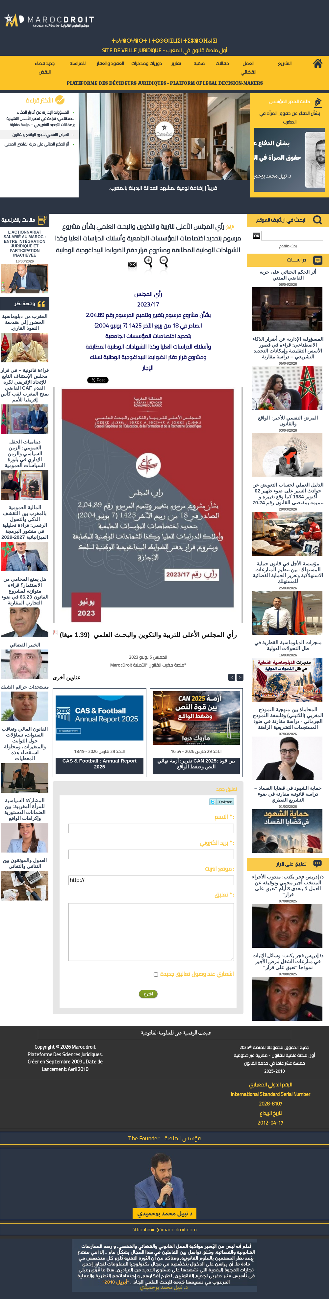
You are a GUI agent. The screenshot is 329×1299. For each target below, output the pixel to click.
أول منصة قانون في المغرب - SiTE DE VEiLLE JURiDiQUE (164, 50)
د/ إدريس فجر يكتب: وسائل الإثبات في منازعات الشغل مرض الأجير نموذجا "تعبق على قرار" (287, 961)
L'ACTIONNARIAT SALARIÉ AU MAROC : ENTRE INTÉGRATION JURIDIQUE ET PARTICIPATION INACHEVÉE (25, 244)
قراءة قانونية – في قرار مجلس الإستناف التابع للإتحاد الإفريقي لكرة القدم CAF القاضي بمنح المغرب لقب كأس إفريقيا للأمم (25, 384)
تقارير (176, 63)
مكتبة (199, 63)
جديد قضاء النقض (45, 67)
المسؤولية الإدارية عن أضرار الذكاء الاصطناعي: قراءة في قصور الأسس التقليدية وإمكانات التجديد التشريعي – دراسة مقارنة (41, 118)
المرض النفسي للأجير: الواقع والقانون (41, 134)
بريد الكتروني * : (217, 842)
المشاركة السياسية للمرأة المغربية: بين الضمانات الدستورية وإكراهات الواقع (24, 809)
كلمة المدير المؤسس (289, 101)
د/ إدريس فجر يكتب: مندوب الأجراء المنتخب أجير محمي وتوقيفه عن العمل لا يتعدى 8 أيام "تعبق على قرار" (288, 885)
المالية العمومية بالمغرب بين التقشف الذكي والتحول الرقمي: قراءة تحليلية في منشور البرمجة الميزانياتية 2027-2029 (24, 522)
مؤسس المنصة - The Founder (164, 1138)
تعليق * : (224, 894)
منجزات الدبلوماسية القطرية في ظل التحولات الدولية (287, 645)
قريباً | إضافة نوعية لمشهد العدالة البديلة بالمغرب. (163, 188)
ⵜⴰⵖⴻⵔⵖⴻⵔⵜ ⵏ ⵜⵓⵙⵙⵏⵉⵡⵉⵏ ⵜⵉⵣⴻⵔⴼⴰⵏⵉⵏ (164, 41)
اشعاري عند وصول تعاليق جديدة (197, 974)
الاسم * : (224, 816)
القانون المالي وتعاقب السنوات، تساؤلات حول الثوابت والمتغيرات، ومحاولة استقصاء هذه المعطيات (24, 743)
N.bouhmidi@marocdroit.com (164, 1229)
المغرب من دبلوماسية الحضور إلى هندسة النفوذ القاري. (24, 322)
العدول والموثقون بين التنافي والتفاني (25, 863)
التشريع (284, 63)
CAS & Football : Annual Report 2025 (100, 763)
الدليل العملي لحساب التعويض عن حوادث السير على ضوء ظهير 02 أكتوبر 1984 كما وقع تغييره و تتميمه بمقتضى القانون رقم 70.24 (287, 493)
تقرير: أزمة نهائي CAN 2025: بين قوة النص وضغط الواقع (196, 763)
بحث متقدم (288, 246)
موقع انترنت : (219, 868)
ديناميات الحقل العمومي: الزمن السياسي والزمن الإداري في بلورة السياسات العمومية (25, 453)
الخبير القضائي (25, 645)
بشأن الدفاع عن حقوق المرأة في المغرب (289, 117)
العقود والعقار (110, 63)
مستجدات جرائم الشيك (24, 687)
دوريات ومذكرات (146, 63)
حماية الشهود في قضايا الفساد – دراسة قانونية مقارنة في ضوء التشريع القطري (287, 794)
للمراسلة (77, 63)
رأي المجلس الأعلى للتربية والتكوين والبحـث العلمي (165, 634)
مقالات (222, 63)
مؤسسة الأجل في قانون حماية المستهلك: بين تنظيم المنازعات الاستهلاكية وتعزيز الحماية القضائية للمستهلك (288, 572)
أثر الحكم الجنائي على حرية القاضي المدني (37, 144)
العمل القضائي (248, 67)
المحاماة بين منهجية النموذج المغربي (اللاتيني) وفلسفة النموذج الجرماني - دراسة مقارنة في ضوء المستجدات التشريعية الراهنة (288, 718)
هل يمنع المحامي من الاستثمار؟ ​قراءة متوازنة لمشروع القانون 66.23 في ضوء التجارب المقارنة (24, 590)
